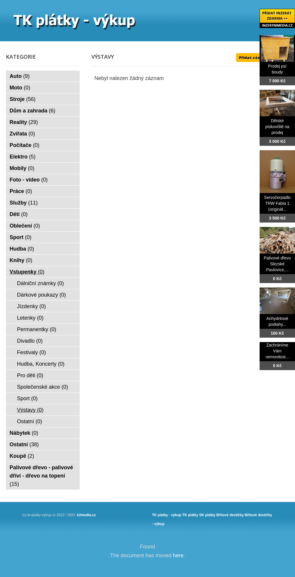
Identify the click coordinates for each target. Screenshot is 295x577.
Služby (24, 203)
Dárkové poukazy (41, 295)
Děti (19, 214)
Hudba (22, 249)
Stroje (23, 99)
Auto (20, 76)
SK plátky (207, 515)
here (178, 555)
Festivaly (31, 352)
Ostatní (29, 421)
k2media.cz (86, 515)
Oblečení (25, 226)
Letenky (30, 318)
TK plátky (190, 515)
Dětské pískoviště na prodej (277, 126)
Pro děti (30, 375)
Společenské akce (42, 387)
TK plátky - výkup (166, 515)
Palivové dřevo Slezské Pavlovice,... (277, 264)
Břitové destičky (230, 515)
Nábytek (24, 433)
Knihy (21, 260)
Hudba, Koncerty (41, 364)
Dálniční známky (40, 283)
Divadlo (30, 341)
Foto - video (29, 180)
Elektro (23, 157)
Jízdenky (31, 306)
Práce (21, 191)
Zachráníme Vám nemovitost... (277, 351)
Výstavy (30, 410)
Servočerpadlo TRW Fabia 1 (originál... (277, 203)
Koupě (22, 456)
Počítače (25, 145)
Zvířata (22, 134)
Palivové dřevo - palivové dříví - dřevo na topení (41, 476)
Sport (21, 237)
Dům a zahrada (32, 111)
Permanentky (36, 329)
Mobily (22, 168)
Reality (24, 122)
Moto (20, 88)
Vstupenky (27, 272)
